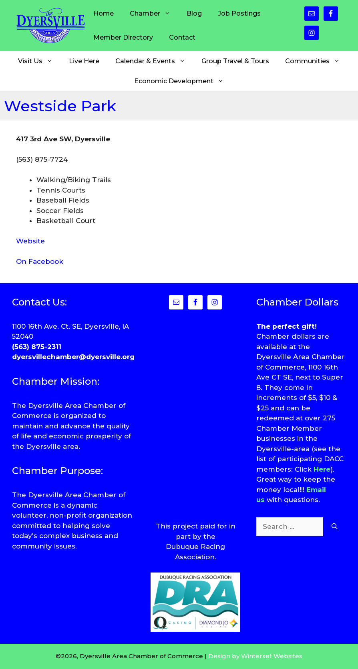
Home (103, 13)
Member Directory (123, 37)
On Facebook (39, 261)
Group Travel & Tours (235, 61)
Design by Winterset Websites (255, 656)
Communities (316, 61)
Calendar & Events (154, 61)
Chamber (154, 14)
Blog (194, 13)
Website (30, 241)
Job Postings (239, 13)
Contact (182, 37)
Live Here (84, 61)
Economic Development (183, 81)
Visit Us (39, 61)
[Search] (334, 526)
